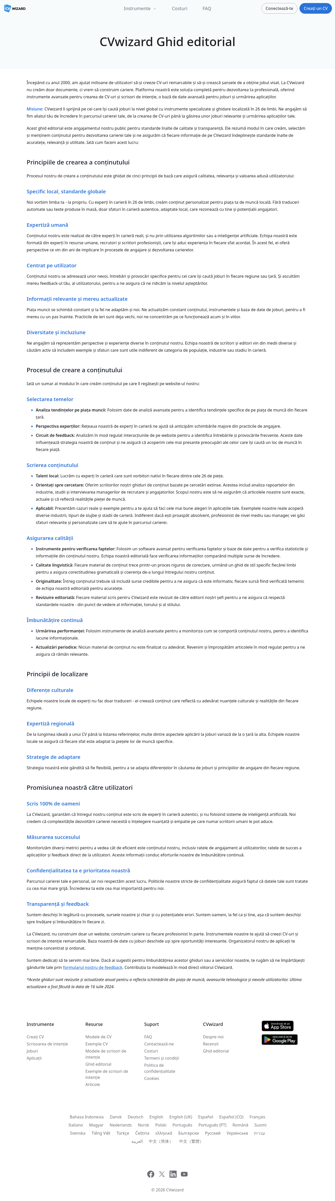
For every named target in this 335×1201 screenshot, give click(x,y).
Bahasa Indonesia (87, 1117)
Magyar (96, 1125)
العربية (137, 1141)
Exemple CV (97, 1044)
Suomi (260, 1125)
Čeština (142, 1133)
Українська (237, 1133)
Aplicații (34, 1058)
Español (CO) (231, 1117)
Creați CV (35, 1037)
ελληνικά (164, 1133)
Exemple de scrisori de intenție (107, 1074)
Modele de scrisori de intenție (106, 1054)
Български (188, 1133)
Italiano (76, 1125)
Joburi (32, 1051)
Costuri (179, 8)
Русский (213, 1133)
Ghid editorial (98, 1064)
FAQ (207, 8)
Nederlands (121, 1125)
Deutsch (135, 1117)
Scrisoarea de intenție (47, 1044)
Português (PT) (212, 1125)
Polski (160, 1125)
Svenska (78, 1133)
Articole (93, 1084)
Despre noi (213, 1037)
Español (205, 1117)
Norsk (143, 1125)
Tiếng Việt (101, 1133)
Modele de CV (99, 1037)
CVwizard (175, 1190)
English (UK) (180, 1117)
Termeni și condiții (161, 1058)
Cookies (151, 1078)
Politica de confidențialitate (159, 1068)
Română (240, 1125)
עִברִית (259, 1133)
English (156, 1117)
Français (257, 1117)
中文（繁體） (191, 1141)
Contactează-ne (159, 1044)
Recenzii (211, 1044)
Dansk (116, 1117)
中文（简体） (161, 1141)
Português (182, 1125)
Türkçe (122, 1133)
